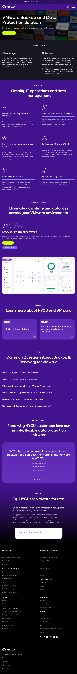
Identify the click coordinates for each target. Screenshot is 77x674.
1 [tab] (4, 225)
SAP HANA (43, 583)
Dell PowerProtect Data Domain (49, 557)
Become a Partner (8, 625)
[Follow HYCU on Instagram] (54, 637)
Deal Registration (7, 632)
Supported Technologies (9, 592)
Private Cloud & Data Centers (49, 550)
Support (42, 615)
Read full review (38, 470)
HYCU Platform (7, 550)
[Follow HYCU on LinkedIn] (44, 637)
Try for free (8, 243)
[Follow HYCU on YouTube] (47, 637)
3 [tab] (15, 225)
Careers (4, 600)
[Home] (8, 6)
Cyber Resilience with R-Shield (11, 557)
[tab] (34, 479)
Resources (43, 611)
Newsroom (5, 604)
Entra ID (42, 572)
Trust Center (5, 661)
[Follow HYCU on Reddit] (57, 637)
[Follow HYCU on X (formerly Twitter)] (41, 637)
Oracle (42, 586)
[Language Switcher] (69, 7)
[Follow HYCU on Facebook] (51, 637)
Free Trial (42, 600)
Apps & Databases (46, 579)
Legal (3, 658)
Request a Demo (45, 604)
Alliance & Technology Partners (12, 611)
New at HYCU (44, 622)
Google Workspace (45, 568)
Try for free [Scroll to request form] (9, 33)
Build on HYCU (6, 561)
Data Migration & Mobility (10, 575)
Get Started (43, 597)
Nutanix (42, 554)
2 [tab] (9, 225)
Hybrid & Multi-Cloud (8, 582)
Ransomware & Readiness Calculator (51, 628)
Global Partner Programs (10, 608)
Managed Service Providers (11, 615)
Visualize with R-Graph (9, 554)
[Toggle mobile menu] (73, 7)
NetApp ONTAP (44, 561)
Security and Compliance (10, 589)
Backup (4, 572)
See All (42, 575)
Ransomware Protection (9, 585)
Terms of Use (6, 665)
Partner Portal (6, 628)
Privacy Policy (6, 669)
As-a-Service (44, 565)
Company (5, 597)
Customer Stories (45, 618)
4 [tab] (20, 225)
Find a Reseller (6, 618)
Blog (41, 625)
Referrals (5, 622)
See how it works (10, 248)
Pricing (4, 564)
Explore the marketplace (47, 607)
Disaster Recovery (8, 578)
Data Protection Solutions (10, 568)
